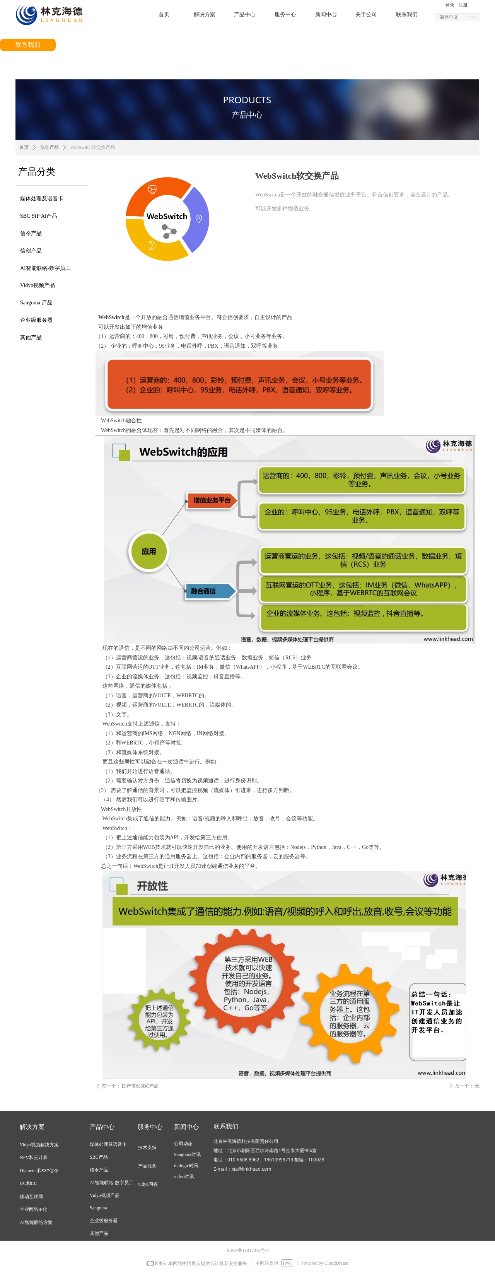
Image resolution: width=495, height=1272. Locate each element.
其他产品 (31, 337)
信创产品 (31, 251)
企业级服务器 (36, 320)
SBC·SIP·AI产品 (38, 216)
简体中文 (449, 17)
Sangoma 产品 (36, 303)
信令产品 (31, 233)
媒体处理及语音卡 (41, 198)
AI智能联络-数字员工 (45, 268)
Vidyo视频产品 (37, 285)
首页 (24, 147)
